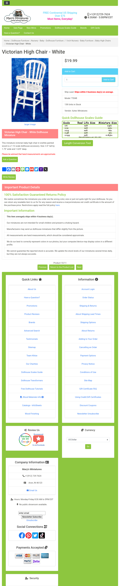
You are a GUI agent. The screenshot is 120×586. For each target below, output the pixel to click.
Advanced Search (32, 331)
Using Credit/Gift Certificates (88, 397)
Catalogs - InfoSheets (32, 405)
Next (79, 267)
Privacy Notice (88, 364)
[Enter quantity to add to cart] (83, 79)
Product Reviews (32, 314)
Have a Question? (12, 33)
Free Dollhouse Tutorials (32, 389)
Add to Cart (108, 79)
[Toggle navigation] (7, 3)
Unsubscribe (31, 520)
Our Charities (32, 364)
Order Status (88, 297)
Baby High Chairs (103, 40)
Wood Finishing (32, 413)
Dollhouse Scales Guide (65, 28)
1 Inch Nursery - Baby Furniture (79, 40)
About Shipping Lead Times (88, 314)
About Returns (88, 331)
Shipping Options (88, 322)
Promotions (45, 28)
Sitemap (32, 347)
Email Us (32, 490)
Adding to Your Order (88, 339)
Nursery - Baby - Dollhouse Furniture (47, 40)
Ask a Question (10, 159)
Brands (83, 28)
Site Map (88, 380)
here (58, 205)
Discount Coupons (88, 405)
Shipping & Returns (88, 306)
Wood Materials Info (31, 397)
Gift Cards (95, 28)
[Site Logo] (21, 16)
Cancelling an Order (88, 347)
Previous (43, 267)
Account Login (88, 289)
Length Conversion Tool (77, 143)
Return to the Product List (61, 267)
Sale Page (18, 28)
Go (88, 446)
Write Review (9, 177)
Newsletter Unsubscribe (88, 413)
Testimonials (32, 339)
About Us (32, 289)
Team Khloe (32, 355)
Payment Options (88, 355)
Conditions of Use (88, 372)
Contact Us (29, 33)
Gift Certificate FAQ (88, 389)
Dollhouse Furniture (20, 40)
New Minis (31, 28)
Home (6, 28)
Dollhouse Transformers (32, 380)
